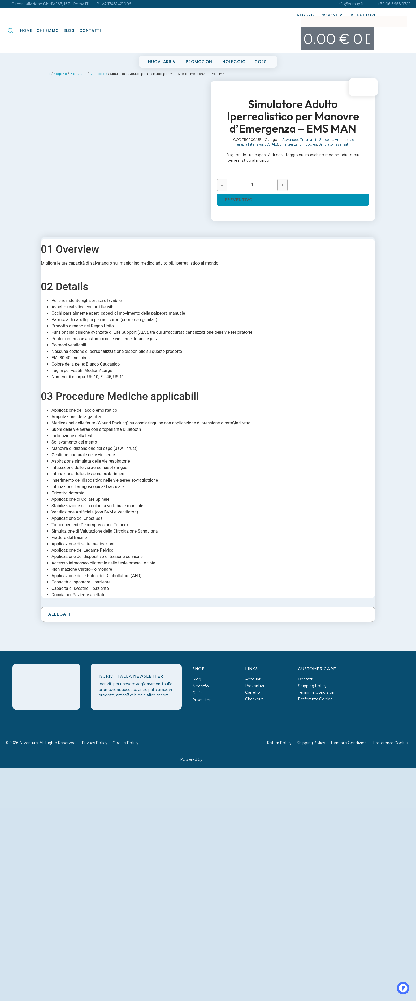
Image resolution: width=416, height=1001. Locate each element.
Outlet (198, 693)
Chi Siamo (48, 30)
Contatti (90, 30)
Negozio (306, 14)
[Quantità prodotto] (252, 185)
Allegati (59, 614)
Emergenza (289, 144)
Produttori (361, 14)
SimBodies (98, 74)
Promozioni (200, 61)
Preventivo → (241, 199)
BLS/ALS (271, 144)
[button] (208, 614)
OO (403, 988)
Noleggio (234, 61)
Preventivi (332, 14)
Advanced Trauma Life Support (307, 140)
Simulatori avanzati (334, 144)
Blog (69, 30)
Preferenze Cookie (315, 699)
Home (26, 30)
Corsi (261, 61)
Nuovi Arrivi (162, 61)
